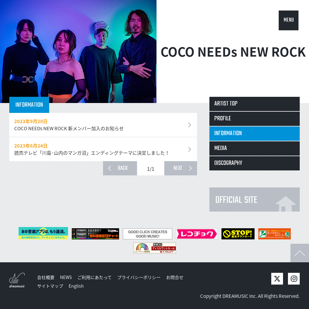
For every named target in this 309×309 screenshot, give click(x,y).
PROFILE (222, 118)
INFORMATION (228, 133)
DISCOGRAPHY (228, 163)
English (76, 286)
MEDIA (220, 148)
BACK (123, 168)
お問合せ (174, 277)
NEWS (66, 277)
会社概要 (45, 277)
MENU (289, 20)
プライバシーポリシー (139, 277)
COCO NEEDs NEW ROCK (233, 51)
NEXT (178, 168)
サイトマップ (50, 286)
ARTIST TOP (226, 104)
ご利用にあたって (94, 277)
